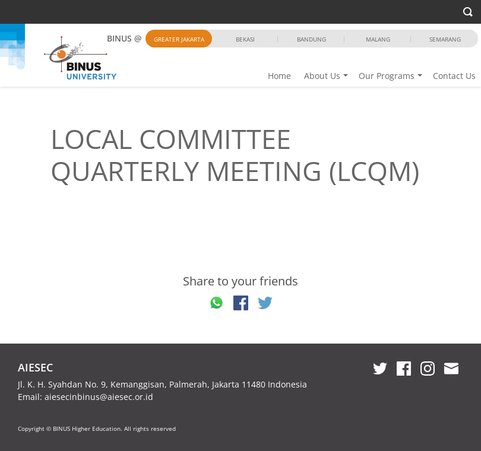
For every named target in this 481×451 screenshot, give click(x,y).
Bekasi (245, 39)
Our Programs (386, 75)
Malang (378, 39)
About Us (322, 75)
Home (279, 75)
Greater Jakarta (179, 39)
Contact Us (454, 75)
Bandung (311, 39)
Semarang (445, 39)
